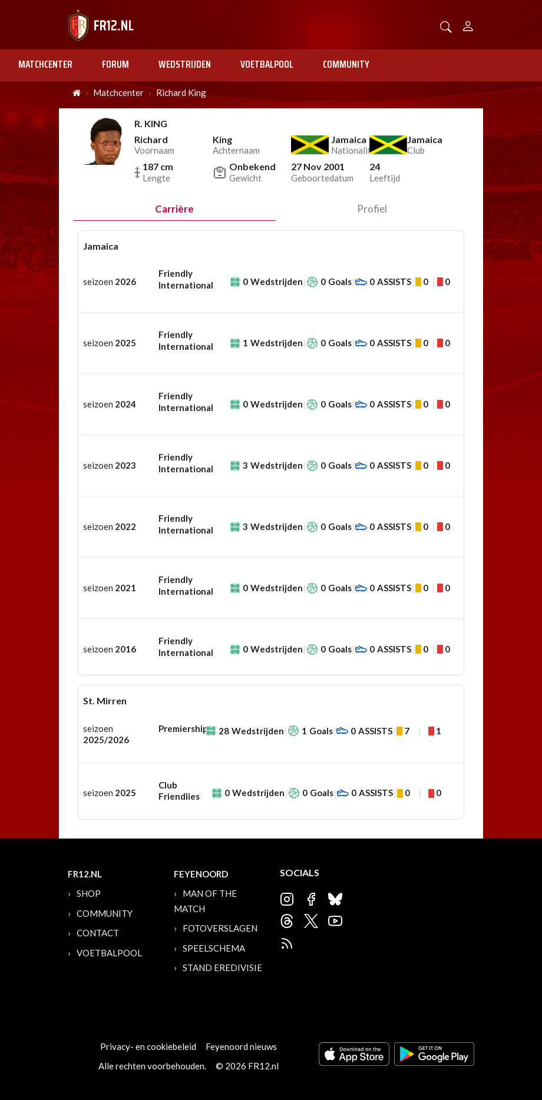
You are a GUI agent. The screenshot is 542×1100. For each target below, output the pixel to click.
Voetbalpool (266, 64)
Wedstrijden (184, 64)
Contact (98, 932)
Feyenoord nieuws (241, 1046)
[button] (446, 25)
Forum (115, 64)
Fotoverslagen (220, 928)
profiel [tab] (372, 209)
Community (346, 64)
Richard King (181, 92)
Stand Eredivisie (222, 967)
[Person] (468, 24)
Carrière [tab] (174, 209)
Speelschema (214, 948)
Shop (89, 893)
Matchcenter (45, 64)
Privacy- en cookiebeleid (148, 1046)
